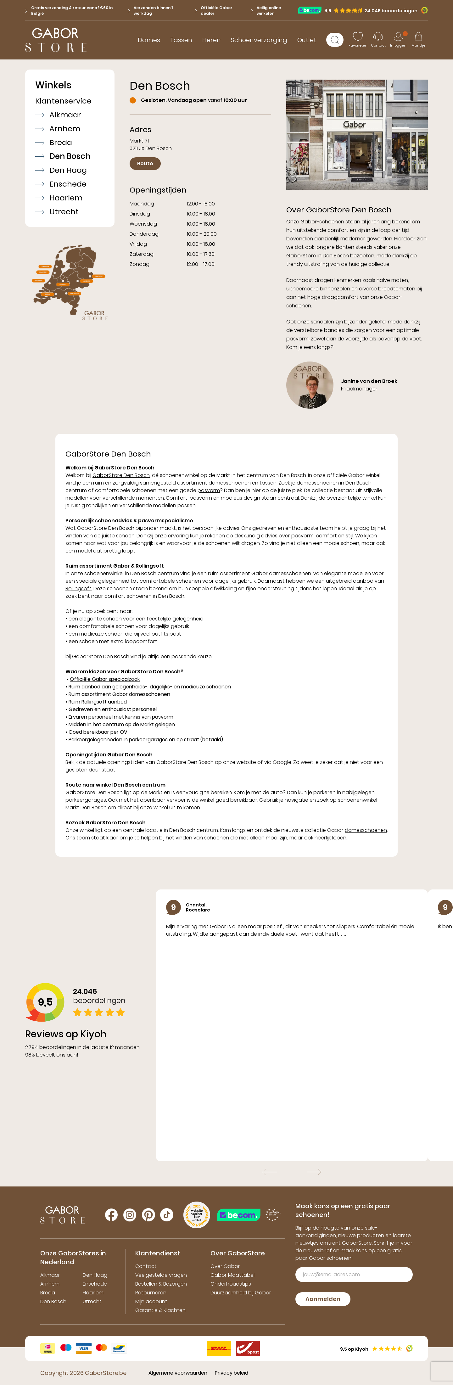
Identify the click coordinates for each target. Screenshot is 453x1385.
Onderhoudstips (230, 1283)
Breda (53, 142)
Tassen (181, 40)
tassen (268, 482)
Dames (149, 40)
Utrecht (57, 212)
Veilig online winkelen (266, 10)
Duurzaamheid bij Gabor (240, 1292)
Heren (211, 40)
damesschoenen (230, 482)
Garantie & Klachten (160, 1310)
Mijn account (151, 1301)
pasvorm (209, 490)
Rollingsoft (78, 588)
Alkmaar (58, 115)
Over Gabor (225, 1266)
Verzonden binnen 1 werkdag (150, 10)
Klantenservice (63, 101)
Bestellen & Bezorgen (161, 1283)
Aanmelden (322, 1299)
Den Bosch (62, 156)
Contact (146, 1266)
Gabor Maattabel (232, 1275)
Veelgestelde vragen (161, 1275)
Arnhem (57, 129)
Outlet (306, 40)
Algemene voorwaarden (177, 1373)
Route (145, 163)
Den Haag (61, 170)
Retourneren (150, 1292)
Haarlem (58, 198)
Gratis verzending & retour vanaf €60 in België (69, 10)
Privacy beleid (231, 1373)
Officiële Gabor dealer (213, 10)
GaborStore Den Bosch (121, 475)
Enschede (61, 184)
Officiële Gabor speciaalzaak (105, 679)
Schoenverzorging (259, 40)
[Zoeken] (335, 40)
